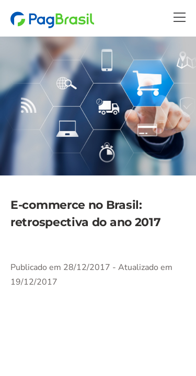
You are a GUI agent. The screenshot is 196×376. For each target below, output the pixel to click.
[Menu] (180, 17)
